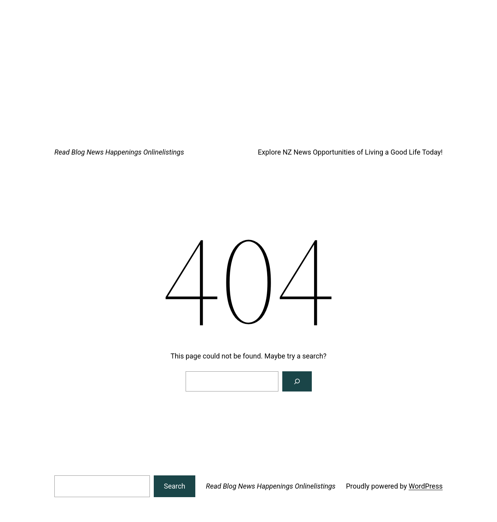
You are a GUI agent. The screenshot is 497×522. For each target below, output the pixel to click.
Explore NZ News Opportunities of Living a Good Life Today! (350, 152)
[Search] (297, 381)
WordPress (426, 486)
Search (174, 486)
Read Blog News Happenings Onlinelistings (119, 152)
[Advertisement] (248, 58)
